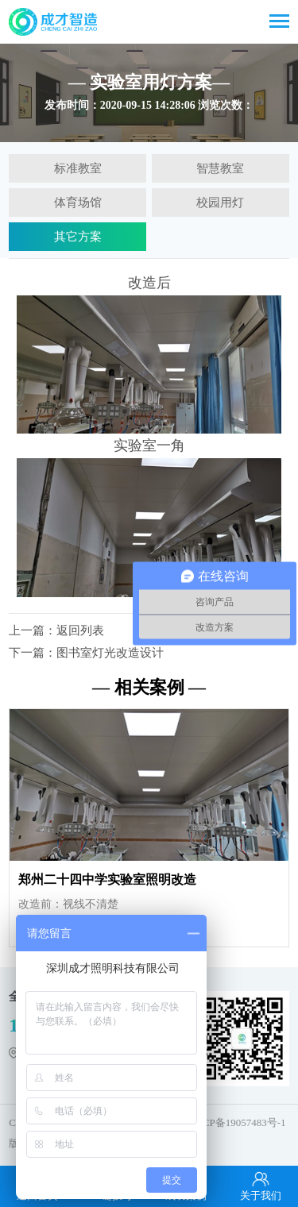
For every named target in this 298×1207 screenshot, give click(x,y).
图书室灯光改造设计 (110, 652)
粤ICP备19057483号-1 (236, 1122)
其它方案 (78, 236)
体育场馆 (78, 202)
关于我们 (260, 1185)
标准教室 (78, 168)
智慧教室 (220, 168)
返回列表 (80, 630)
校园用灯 (220, 202)
